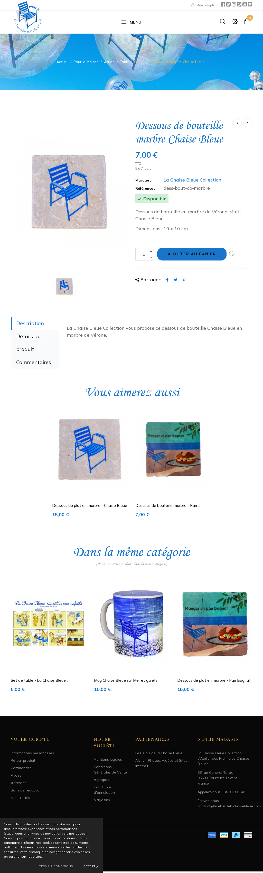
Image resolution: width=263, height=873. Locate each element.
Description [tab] (30, 325)
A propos (101, 781)
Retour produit (23, 762)
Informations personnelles (32, 754)
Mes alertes (20, 799)
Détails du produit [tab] (28, 344)
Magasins (102, 801)
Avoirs (16, 777)
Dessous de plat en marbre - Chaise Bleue (89, 507)
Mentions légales (108, 761)
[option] (69, 193)
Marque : (143, 181)
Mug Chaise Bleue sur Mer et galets (125, 682)
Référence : (145, 190)
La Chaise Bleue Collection (192, 181)
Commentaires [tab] (33, 363)
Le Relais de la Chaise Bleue (158, 754)
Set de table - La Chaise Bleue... (39, 682)
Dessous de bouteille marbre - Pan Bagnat (166, 507)
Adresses (18, 784)
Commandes (21, 769)
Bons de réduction (26, 792)
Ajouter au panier (192, 255)
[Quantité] (144, 255)
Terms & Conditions (56, 866)
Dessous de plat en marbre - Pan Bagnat (214, 682)
